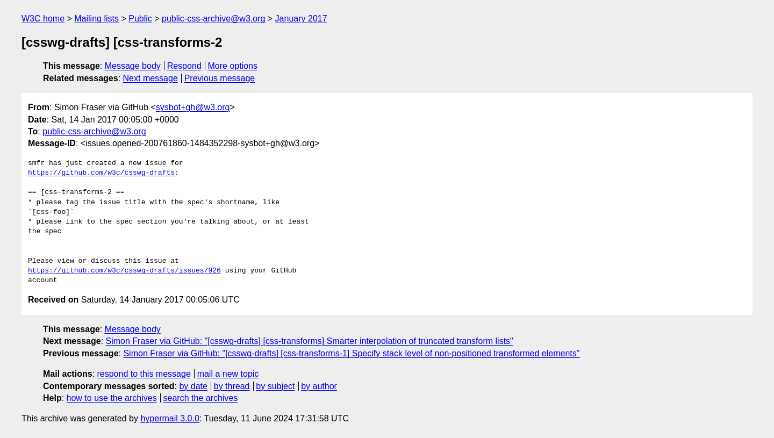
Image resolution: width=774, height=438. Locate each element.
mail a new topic (228, 373)
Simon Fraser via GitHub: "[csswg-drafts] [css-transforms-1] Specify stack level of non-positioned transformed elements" (351, 353)
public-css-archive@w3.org (213, 18)
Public (140, 18)
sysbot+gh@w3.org (193, 107)
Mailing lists (96, 18)
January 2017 (301, 18)
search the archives (200, 398)
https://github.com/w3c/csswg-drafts (101, 173)
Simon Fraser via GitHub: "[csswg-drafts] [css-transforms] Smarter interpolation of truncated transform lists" (309, 341)
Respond (184, 65)
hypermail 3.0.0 (169, 418)
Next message (150, 78)
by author (319, 386)
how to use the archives (112, 398)
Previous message (219, 78)
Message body (133, 65)
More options (233, 65)
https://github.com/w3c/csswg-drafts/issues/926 (124, 271)
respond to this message (143, 373)
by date (193, 386)
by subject (275, 386)
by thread (232, 386)
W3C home (43, 18)
